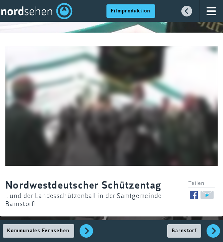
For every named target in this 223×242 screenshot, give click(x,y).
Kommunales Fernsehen (38, 231)
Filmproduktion (131, 11)
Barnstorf (184, 231)
